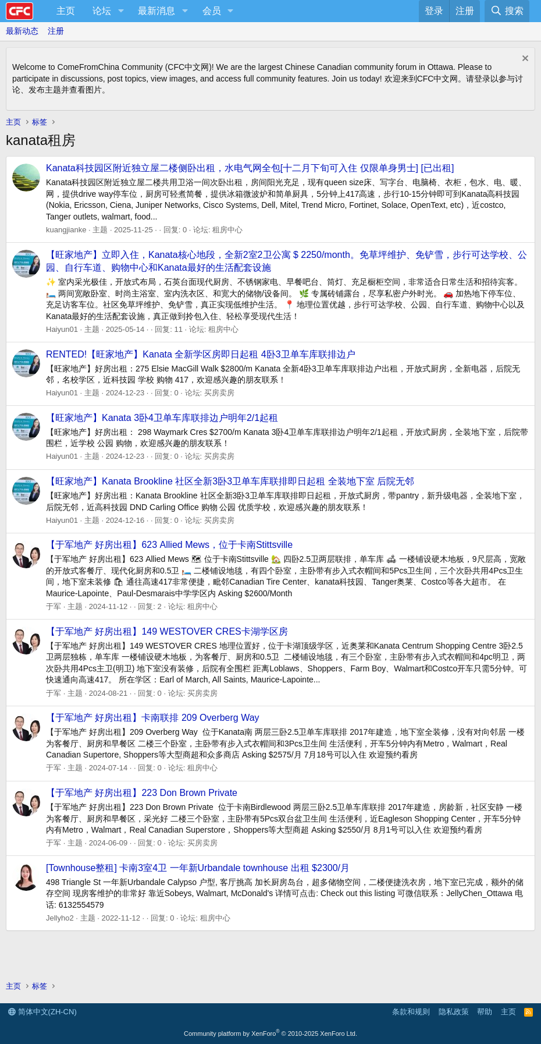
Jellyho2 (60, 918)
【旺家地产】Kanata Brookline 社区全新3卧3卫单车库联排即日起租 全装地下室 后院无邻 (230, 481)
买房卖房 (219, 392)
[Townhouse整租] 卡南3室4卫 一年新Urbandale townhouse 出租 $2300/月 (198, 868)
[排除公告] (524, 60)
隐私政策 (454, 1011)
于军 (53, 606)
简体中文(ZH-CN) (42, 1011)
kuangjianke (66, 229)
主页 (65, 11)
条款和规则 (411, 1011)
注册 (56, 31)
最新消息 (156, 11)
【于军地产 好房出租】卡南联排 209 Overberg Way (152, 718)
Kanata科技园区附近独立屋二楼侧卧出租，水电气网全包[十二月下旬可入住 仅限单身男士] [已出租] (250, 168)
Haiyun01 (62, 329)
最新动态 (22, 31)
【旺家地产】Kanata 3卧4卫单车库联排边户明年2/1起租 (162, 418)
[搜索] (507, 11)
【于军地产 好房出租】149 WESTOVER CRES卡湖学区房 (167, 631)
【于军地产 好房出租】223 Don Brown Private (141, 793)
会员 (211, 11)
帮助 (484, 1011)
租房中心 (227, 229)
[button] (120, 11)
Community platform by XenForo (270, 1033)
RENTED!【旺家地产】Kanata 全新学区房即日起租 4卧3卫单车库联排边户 (200, 354)
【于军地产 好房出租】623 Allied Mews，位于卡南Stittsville (169, 545)
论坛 (101, 11)
